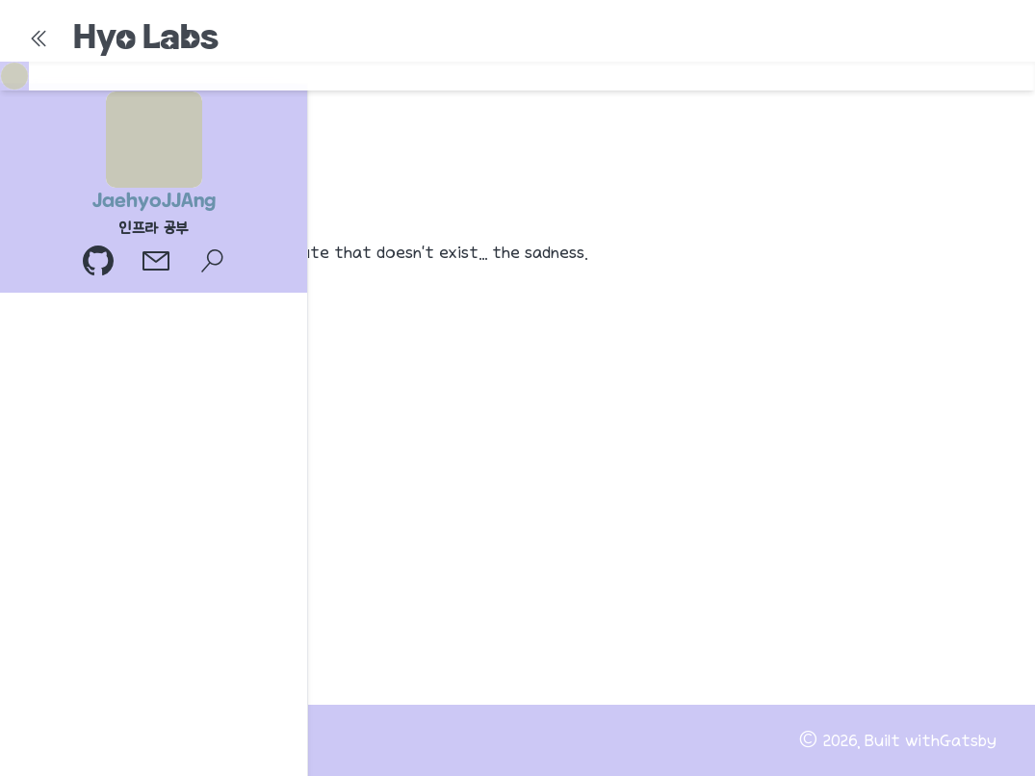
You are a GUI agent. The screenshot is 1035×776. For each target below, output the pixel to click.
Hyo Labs (146, 36)
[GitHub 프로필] (100, 263)
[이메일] (157, 263)
